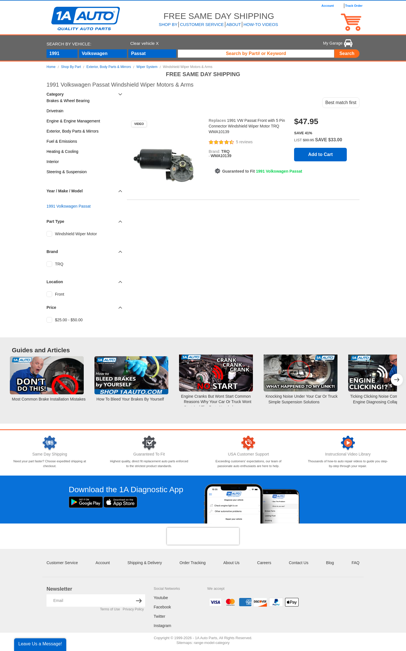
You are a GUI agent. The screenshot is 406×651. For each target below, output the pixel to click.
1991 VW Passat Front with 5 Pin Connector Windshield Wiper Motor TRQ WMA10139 (247, 126)
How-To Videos (260, 24)
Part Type (55, 221)
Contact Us (298, 562)
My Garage (337, 43)
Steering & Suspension (67, 172)
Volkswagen (94, 53)
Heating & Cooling (62, 151)
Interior (53, 161)
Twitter (159, 616)
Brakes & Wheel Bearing (68, 100)
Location (55, 282)
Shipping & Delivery (144, 562)
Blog (330, 562)
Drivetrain (55, 111)
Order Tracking (193, 562)
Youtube (161, 597)
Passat (138, 53)
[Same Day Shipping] (49, 443)
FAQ (355, 562)
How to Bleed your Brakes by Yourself (130, 399)
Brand (52, 251)
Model (77, 191)
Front (55, 294)
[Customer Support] (248, 443)
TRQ (55, 264)
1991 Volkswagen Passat (69, 206)
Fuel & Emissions (62, 141)
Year (51, 191)
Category (55, 94)
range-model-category (212, 643)
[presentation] (203, 536)
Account (103, 562)
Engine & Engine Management (73, 121)
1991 (54, 53)
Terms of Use (110, 609)
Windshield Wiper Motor (72, 234)
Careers (264, 562)
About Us (231, 562)
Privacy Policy (133, 609)
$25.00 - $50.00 (65, 320)
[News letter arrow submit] (139, 600)
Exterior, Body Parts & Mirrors (72, 131)
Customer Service (62, 562)
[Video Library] (348, 443)
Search (346, 53)
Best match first (340, 102)
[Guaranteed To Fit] (149, 443)
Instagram (162, 625)
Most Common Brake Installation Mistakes (48, 399)
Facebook (162, 607)
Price (51, 307)
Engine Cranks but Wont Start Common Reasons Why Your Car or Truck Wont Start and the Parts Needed (216, 402)
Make (63, 191)
